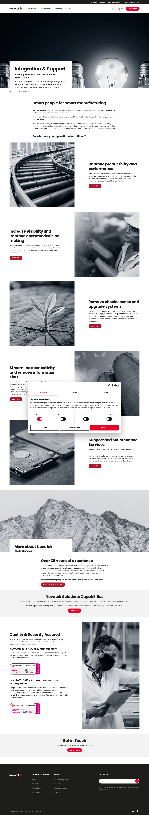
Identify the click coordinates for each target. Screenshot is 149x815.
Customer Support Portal (131, 2)
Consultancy (58, 784)
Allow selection (74, 427)
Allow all (104, 427)
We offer (31, 9)
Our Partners (36, 784)
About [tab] (105, 393)
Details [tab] (74, 393)
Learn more (74, 611)
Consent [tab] (43, 393)
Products (58, 9)
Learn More (95, 186)
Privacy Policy (36, 788)
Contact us (132, 9)
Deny (45, 427)
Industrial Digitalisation (62, 780)
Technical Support (60, 788)
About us (94, 2)
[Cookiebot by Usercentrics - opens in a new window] (110, 385)
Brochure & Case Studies (53, 584)
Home (11, 91)
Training (57, 792)
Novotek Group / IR (114, 2)
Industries (45, 9)
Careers (102, 2)
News (67, 9)
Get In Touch (74, 750)
